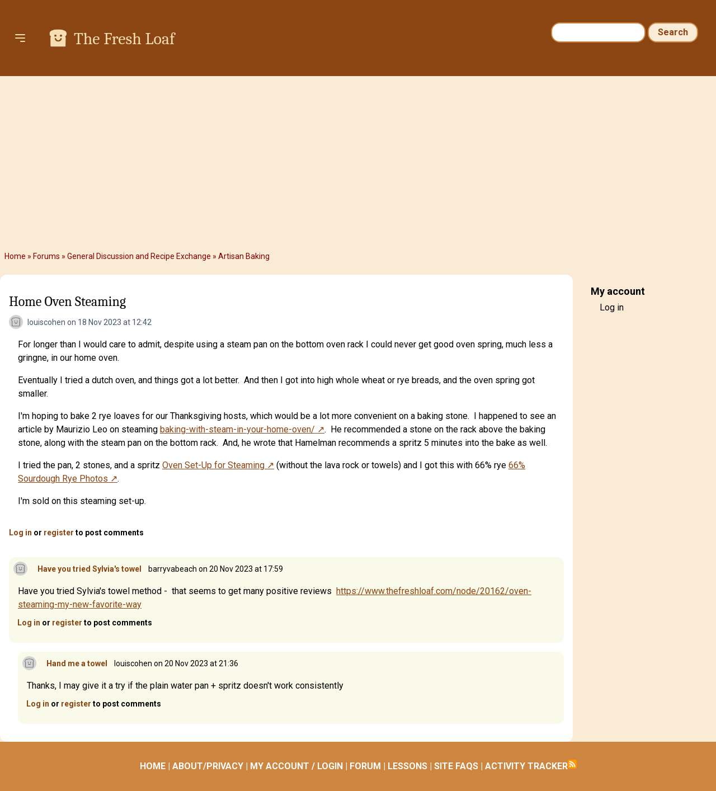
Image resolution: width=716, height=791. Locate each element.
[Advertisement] (358, 163)
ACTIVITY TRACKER (526, 766)
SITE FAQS (456, 766)
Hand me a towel (76, 663)
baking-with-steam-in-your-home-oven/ (237, 429)
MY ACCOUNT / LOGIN (296, 766)
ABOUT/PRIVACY (207, 766)
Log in (20, 532)
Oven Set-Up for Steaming (213, 465)
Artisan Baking (244, 256)
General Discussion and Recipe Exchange (139, 256)
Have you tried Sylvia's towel (89, 568)
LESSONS (407, 766)
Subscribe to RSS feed (572, 764)
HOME (153, 766)
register (59, 532)
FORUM (365, 766)
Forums (46, 256)
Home (15, 256)
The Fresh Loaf (124, 39)
